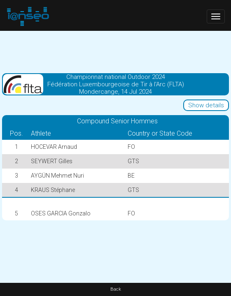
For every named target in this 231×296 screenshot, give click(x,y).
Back (115, 289)
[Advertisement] (115, 51)
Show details (206, 105)
